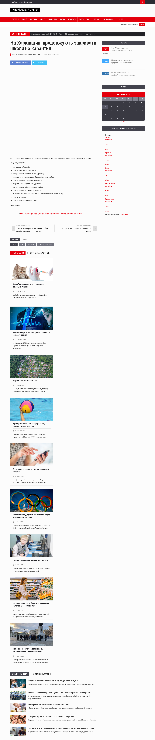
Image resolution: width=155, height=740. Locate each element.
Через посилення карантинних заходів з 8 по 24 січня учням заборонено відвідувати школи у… (61, 731)
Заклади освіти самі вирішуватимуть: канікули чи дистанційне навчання (61, 727)
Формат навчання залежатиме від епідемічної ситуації (53, 680)
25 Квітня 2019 (19, 564)
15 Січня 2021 (19, 609)
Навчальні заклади (45, 244)
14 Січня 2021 (19, 521)
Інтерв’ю (95, 19)
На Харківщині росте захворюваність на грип (48, 704)
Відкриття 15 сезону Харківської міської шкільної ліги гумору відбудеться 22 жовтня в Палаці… (62, 719)
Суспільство (84, 19)
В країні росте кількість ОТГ (25, 380)
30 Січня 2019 (19, 476)
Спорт (42, 19)
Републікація (107, 19)
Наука (62, 19)
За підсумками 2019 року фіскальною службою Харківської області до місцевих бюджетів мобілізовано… (29, 345)
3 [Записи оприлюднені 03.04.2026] (129, 102)
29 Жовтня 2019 (20, 430)
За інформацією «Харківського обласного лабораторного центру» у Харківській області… (60, 707)
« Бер (123, 121)
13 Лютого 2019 (20, 655)
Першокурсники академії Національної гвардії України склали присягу (59, 692)
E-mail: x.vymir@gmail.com (22, 2)
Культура (72, 19)
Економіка (52, 19)
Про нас (119, 19)
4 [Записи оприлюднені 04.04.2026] (135, 102)
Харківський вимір (25, 9)
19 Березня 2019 (20, 339)
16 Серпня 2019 (20, 291)
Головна (15, 19)
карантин (31, 244)
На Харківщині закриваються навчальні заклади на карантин (51, 213)
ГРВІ (21, 244)
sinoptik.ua (124, 214)
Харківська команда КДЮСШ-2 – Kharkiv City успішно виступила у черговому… (63, 34)
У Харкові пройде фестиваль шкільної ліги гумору (51, 715)
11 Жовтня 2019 (20, 385)
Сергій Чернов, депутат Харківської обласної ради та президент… (117, 50)
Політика (33, 19)
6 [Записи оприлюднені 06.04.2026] (105, 106)
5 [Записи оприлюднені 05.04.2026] (141, 102)
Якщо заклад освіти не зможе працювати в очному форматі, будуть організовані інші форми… (61, 683)
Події (24, 19)
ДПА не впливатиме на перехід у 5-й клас (31, 559)
